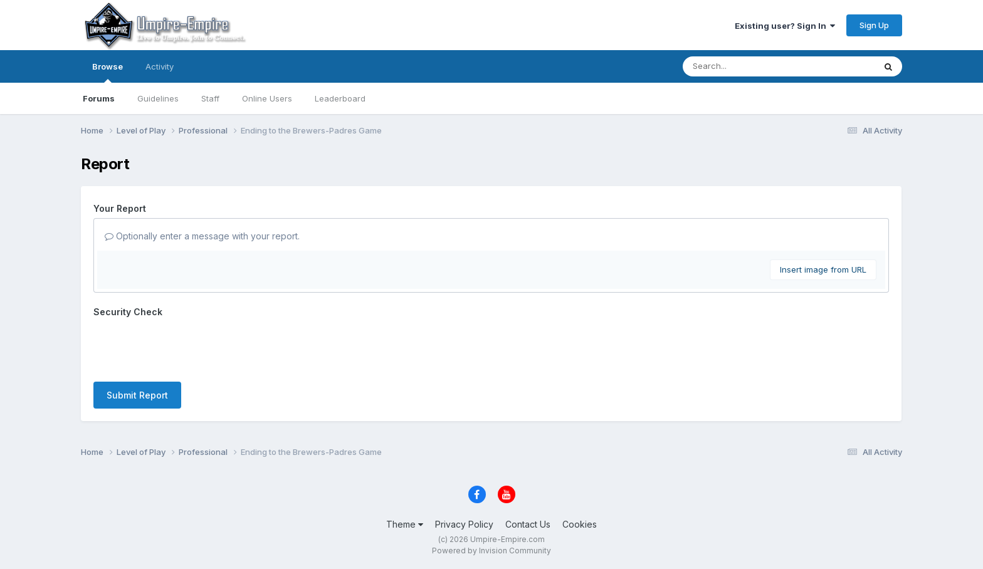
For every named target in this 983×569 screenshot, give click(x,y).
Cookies (579, 524)
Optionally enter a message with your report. (202, 236)
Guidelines (158, 98)
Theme (404, 524)
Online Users (267, 98)
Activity (159, 66)
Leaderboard (340, 98)
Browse (107, 72)
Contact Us (527, 524)
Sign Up (874, 25)
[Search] (744, 66)
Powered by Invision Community (491, 550)
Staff (210, 98)
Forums (99, 98)
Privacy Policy (464, 524)
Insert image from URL (823, 269)
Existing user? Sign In (785, 26)
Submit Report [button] (137, 395)
